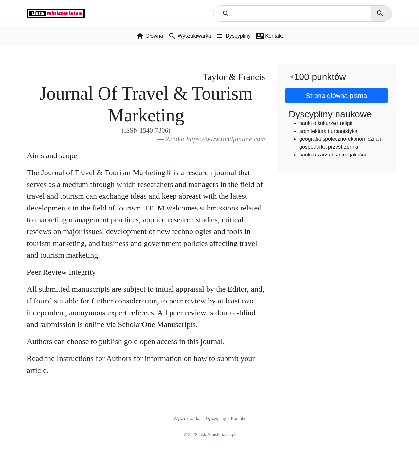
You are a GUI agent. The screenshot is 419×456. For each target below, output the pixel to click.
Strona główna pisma (336, 95)
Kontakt (238, 418)
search (380, 13)
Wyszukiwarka (187, 418)
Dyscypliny (216, 418)
